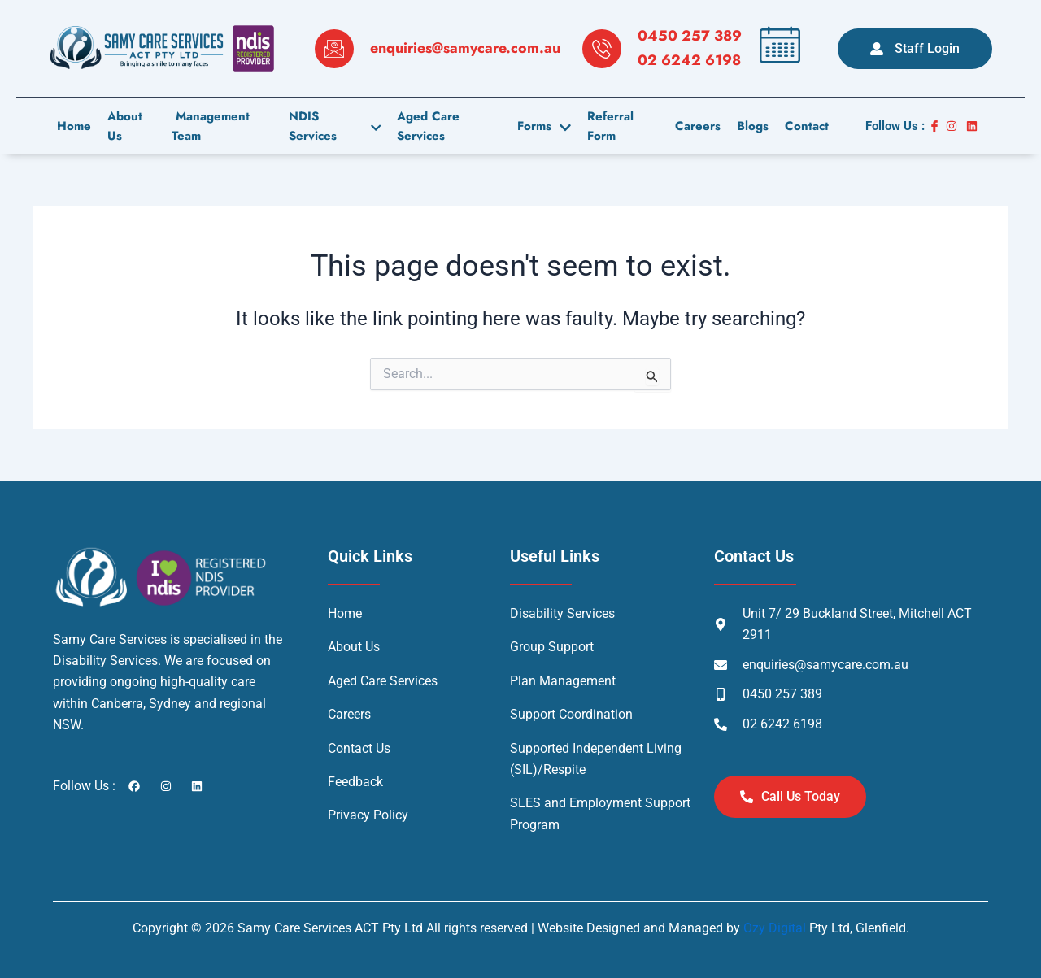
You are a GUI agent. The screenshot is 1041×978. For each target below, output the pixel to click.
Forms (545, 126)
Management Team (211, 126)
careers (698, 126)
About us (124, 126)
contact (807, 126)
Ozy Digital (774, 928)
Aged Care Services (429, 126)
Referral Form (611, 126)
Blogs (753, 126)
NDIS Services (335, 126)
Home (74, 126)
